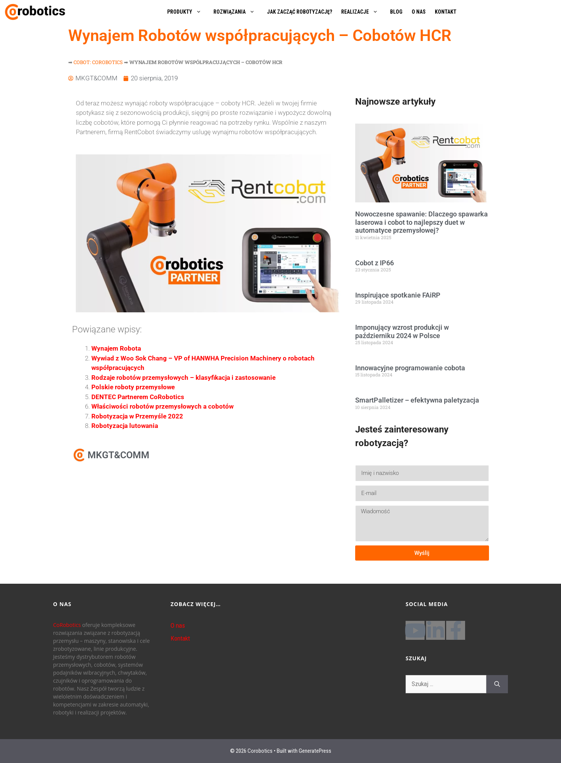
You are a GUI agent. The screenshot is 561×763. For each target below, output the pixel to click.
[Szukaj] (497, 684)
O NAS (419, 12)
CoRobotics (67, 624)
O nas (178, 625)
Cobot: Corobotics (98, 62)
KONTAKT (445, 12)
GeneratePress (315, 750)
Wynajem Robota (116, 348)
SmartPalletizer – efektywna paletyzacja (417, 400)
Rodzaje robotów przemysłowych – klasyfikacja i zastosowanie (183, 377)
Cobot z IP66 (374, 263)
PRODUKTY (188, 11)
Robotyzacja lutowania (124, 425)
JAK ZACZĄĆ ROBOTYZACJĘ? (299, 12)
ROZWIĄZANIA (237, 11)
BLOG (396, 12)
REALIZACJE (363, 11)
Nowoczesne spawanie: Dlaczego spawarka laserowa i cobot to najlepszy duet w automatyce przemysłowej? (421, 222)
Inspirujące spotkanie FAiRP (397, 295)
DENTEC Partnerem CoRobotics (137, 397)
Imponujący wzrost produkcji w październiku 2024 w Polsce (402, 331)
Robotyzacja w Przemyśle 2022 (137, 416)
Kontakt (180, 638)
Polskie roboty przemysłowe (133, 387)
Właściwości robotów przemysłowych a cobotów (162, 406)
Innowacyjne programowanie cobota (410, 368)
